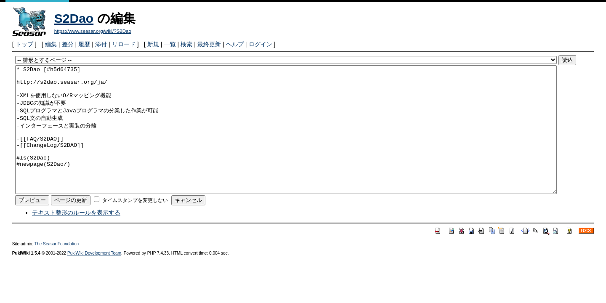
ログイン (260, 44)
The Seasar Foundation (57, 269)
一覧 (170, 44)
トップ (24, 44)
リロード (124, 44)
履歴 (84, 44)
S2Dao (73, 18)
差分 (68, 44)
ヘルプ (235, 44)
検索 (186, 44)
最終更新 (209, 44)
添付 (101, 44)
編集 (51, 44)
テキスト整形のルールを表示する (76, 237)
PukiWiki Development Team (94, 278)
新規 (153, 44)
